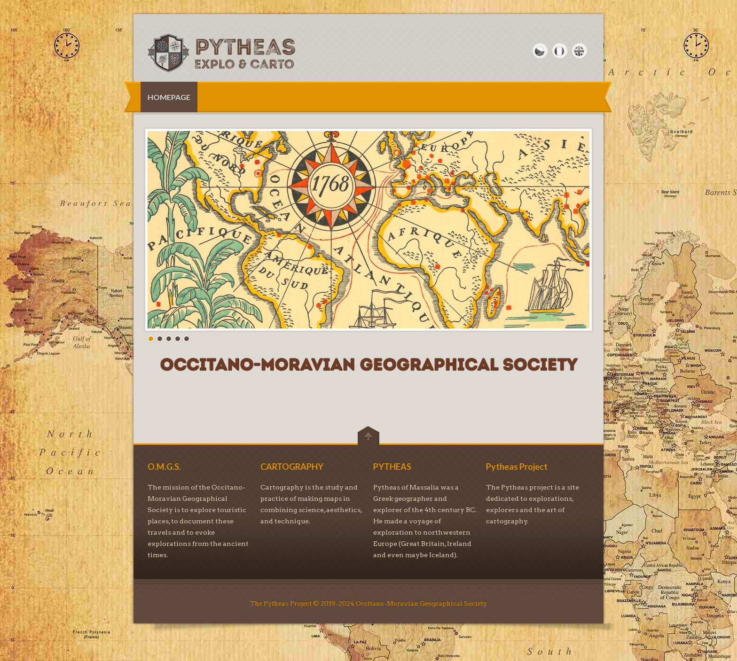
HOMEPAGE (169, 97)
